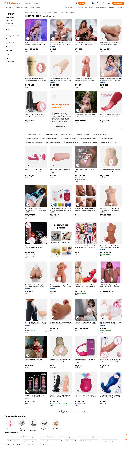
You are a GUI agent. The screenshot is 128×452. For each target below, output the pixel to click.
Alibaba (27, 12)
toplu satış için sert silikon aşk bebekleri (51, 441)
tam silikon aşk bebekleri (99, 134)
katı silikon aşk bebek (82, 134)
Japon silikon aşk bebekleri (68, 138)
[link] (125, 435)
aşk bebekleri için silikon (106, 138)
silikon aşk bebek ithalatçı (90, 142)
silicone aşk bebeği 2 (71, 441)
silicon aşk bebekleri (83, 437)
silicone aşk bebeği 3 (98, 437)
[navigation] (13, 212)
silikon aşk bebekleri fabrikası (109, 142)
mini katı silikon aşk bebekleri (48, 437)
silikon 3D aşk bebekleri (50, 134)
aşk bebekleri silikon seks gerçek (89, 441)
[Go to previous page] (59, 411)
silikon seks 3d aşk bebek (29, 437)
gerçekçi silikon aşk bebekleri (34, 142)
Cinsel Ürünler (47, 12)
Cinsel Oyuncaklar (58, 12)
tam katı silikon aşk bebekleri (50, 138)
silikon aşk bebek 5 (31, 445)
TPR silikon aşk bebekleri (13, 441)
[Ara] (81, 3)
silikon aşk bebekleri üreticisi (88, 138)
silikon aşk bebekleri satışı (33, 134)
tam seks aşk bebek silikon (52, 142)
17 (84, 411)
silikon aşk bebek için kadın (48, 445)
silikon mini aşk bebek (32, 138)
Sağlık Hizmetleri (35, 12)
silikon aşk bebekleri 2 (66, 134)
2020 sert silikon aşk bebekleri (14, 445)
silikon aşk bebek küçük (12, 437)
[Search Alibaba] (49, 3)
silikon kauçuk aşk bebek (67, 437)
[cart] (98, 3)
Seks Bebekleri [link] (70, 12)
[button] (76, 3)
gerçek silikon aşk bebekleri (71, 142)
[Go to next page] (87, 411)
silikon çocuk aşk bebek (30, 441)
